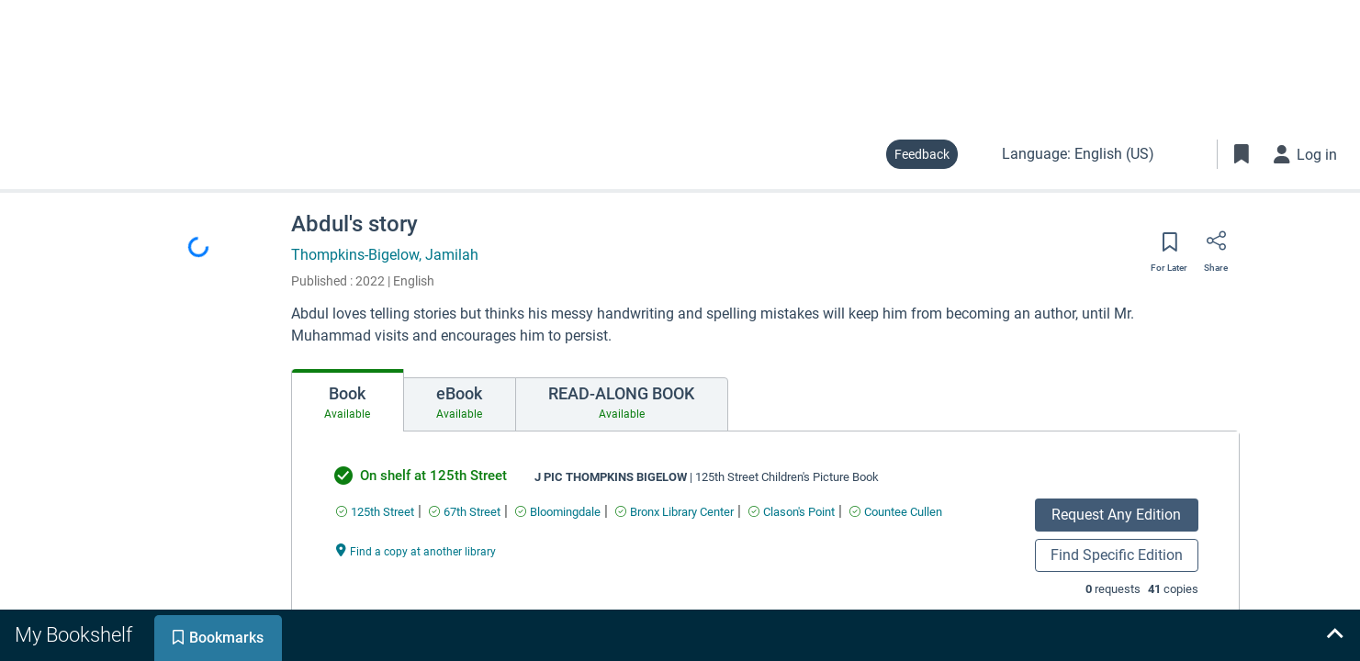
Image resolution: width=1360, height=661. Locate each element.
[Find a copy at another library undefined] (416, 550)
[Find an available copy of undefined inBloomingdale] (557, 511)
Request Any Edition (1116, 514)
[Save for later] (1169, 248)
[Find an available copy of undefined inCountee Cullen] (896, 511)
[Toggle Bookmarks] (1241, 154)
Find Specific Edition (1117, 555)
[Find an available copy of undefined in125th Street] (375, 511)
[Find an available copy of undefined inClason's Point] (791, 511)
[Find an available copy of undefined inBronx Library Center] (674, 511)
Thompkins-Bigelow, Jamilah (384, 254)
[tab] (347, 400)
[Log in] (1305, 154)
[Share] (1216, 247)
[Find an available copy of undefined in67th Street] (464, 511)
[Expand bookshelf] (1334, 635)
